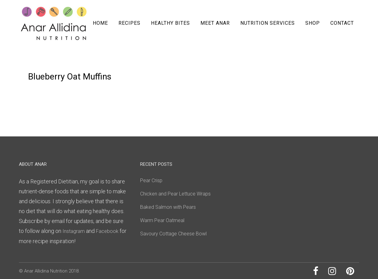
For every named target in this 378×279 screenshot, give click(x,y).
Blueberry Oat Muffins (69, 76)
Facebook (108, 231)
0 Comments (83, 63)
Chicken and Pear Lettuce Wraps (175, 194)
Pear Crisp (151, 180)
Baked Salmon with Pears (168, 207)
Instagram (73, 231)
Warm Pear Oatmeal (162, 220)
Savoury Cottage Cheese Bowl (173, 234)
